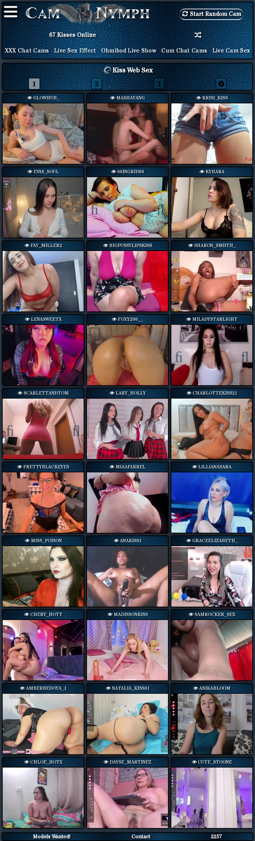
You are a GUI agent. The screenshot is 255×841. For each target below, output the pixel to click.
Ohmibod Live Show (128, 51)
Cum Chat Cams (184, 51)
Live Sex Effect (75, 51)
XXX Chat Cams (27, 51)
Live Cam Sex (231, 51)
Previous (97, 134)
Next (157, 134)
